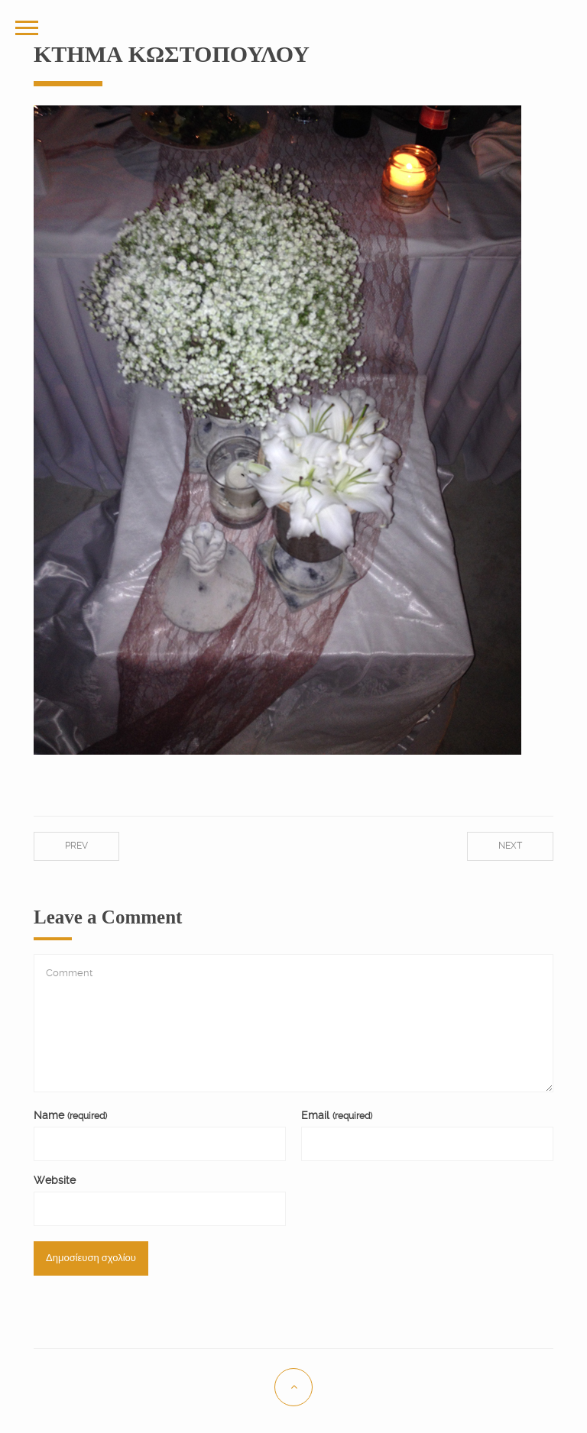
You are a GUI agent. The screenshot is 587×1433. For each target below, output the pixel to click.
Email (336, 1115)
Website (55, 1180)
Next (510, 845)
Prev (76, 845)
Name (70, 1115)
